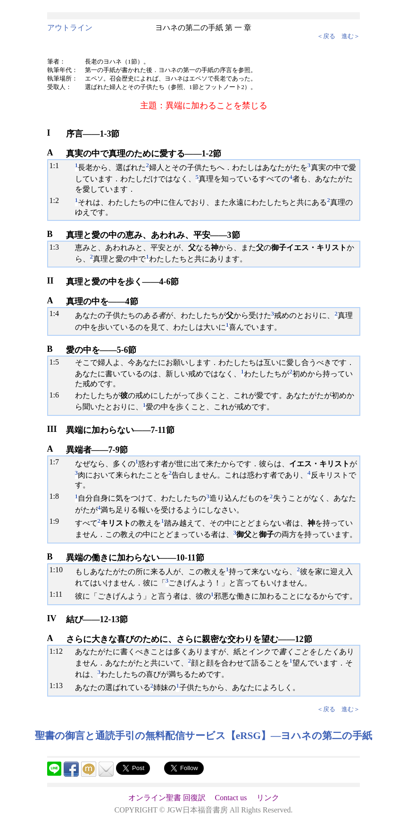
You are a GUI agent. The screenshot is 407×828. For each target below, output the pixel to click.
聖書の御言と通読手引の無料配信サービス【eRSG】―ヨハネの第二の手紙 (204, 735)
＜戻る (326, 36)
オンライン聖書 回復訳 (167, 798)
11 (58, 594)
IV (52, 618)
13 (59, 686)
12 (59, 651)
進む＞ (350, 36)
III (52, 429)
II (50, 280)
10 (59, 570)
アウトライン (69, 28)
